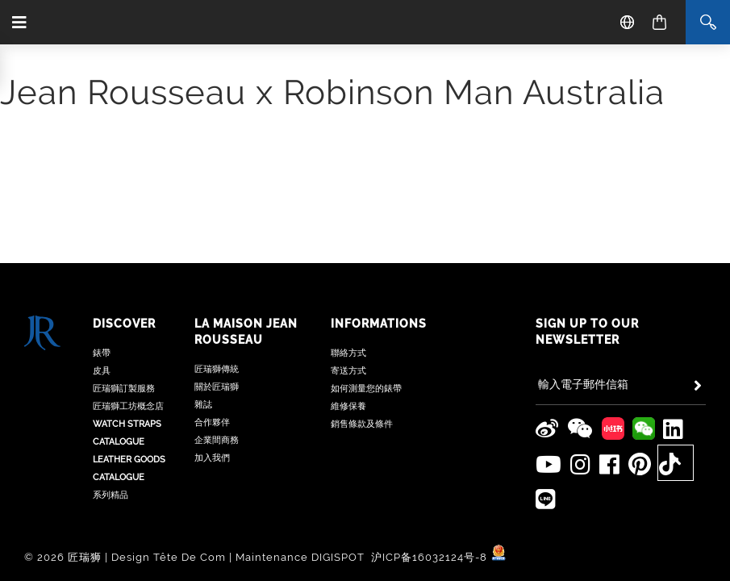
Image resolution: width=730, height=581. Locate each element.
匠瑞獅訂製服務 (124, 388)
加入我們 (212, 458)
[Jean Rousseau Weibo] (547, 429)
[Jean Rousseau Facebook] (609, 465)
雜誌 (203, 404)
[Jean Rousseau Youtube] (549, 465)
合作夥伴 (212, 422)
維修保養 (348, 406)
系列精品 (110, 495)
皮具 (102, 371)
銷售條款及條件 (362, 424)
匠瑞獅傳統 (216, 369)
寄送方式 (348, 371)
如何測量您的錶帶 (366, 388)
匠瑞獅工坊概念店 (128, 406)
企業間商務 (216, 440)
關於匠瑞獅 (216, 387)
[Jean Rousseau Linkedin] (673, 429)
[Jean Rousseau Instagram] (580, 465)
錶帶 (102, 353)
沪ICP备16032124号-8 (430, 557)
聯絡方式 (348, 353)
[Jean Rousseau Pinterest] (639, 464)
